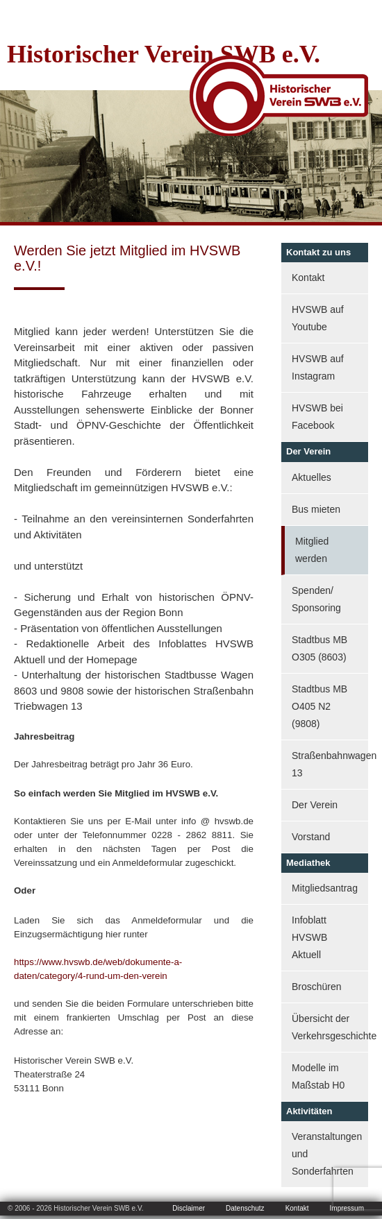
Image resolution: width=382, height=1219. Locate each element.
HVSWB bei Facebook (317, 416)
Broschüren (317, 986)
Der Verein (315, 804)
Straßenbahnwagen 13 (330, 764)
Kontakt (308, 277)
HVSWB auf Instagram (318, 367)
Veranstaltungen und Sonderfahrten (327, 1154)
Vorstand (311, 836)
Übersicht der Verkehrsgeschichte (330, 1027)
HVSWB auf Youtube (318, 318)
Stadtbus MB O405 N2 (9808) (319, 706)
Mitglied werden (312, 550)
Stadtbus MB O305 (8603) (319, 648)
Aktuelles (311, 477)
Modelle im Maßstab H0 (318, 1076)
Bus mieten (316, 509)
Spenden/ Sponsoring (316, 599)
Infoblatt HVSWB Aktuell (309, 937)
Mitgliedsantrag (325, 888)
